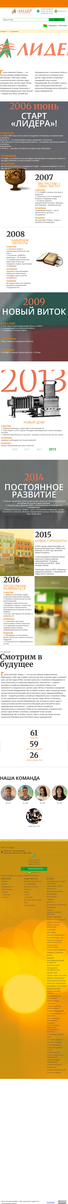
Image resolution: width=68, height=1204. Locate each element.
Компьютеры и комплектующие (53, 946)
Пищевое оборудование (55, 978)
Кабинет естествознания (56, 920)
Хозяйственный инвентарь (56, 1070)
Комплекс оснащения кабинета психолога (54, 941)
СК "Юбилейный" (30, 884)
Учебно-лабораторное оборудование (55, 1056)
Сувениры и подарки (54, 1042)
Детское (50, 902)
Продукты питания (53, 989)
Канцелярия (51, 930)
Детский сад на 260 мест (33, 881)
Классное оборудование (56, 935)
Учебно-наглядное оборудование (53, 1061)
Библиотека (51, 889)
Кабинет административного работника (54, 912)
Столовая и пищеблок (55, 1040)
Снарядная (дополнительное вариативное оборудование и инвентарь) (53, 1027)
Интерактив (51, 907)
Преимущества (7, 887)
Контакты (5, 897)
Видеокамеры (52, 894)
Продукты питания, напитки (54, 992)
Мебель (50, 955)
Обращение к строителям (55, 26)
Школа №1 (28, 889)
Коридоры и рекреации (55, 952)
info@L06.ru (62, 11)
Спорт (49, 1037)
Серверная (51, 1003)
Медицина (50, 958)
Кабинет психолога (54, 922)
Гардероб (50, 899)
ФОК (26, 903)
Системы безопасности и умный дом (56, 1015)
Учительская (51, 1067)
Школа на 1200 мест (31, 887)
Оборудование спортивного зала (53, 969)
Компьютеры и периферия (56, 950)
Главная (3, 31)
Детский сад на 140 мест (33, 900)
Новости (5, 892)
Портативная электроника (56, 981)
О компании (6, 895)
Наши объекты (7, 889)
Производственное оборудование (54, 997)
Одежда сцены (52, 973)
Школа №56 (28, 897)
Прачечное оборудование (56, 983)
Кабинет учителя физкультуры (53, 926)
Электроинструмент (54, 1072)
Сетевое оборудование (55, 1011)
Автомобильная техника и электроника (56, 882)
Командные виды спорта (56, 938)
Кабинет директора (54, 917)
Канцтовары (51, 932)
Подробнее (51, 1202)
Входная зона (52, 897)
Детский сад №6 (30, 905)
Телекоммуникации (54, 1045)
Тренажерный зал (53, 1052)
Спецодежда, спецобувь (55, 1034)
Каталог (4, 884)
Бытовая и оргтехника (55, 891)
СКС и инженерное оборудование (53, 1019)
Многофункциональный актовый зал (55, 961)
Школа (26, 892)
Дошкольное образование (56, 905)
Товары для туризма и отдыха (55, 1049)
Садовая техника (53, 1001)
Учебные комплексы (54, 1064)
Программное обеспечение (57, 986)
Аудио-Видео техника (54, 886)
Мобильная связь (53, 965)
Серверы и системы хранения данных (54, 1007)
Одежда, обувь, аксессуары (57, 975)
